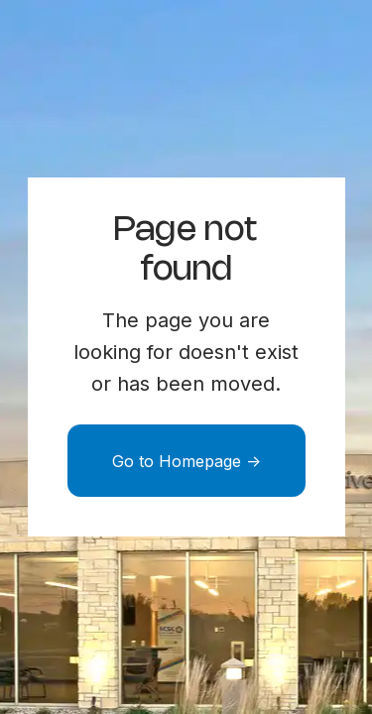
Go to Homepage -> (186, 461)
